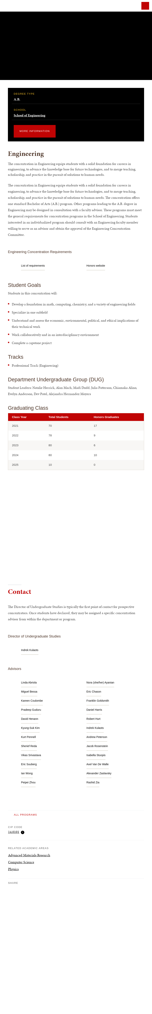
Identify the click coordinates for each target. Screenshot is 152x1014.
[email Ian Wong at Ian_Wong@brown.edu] (27, 773)
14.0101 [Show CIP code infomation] (16, 832)
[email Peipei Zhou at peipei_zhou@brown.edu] (28, 782)
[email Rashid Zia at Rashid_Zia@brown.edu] (93, 782)
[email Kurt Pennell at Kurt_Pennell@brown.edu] (28, 737)
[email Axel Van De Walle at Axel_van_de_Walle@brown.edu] (98, 764)
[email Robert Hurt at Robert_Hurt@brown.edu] (93, 718)
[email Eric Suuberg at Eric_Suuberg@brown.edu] (29, 764)
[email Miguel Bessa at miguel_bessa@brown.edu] (29, 691)
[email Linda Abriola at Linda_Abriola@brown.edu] (29, 682)
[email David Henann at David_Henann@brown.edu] (29, 718)
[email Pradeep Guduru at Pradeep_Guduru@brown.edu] (31, 709)
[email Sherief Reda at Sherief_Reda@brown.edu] (29, 746)
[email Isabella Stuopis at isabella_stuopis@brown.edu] (96, 755)
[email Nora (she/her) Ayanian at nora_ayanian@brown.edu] (100, 682)
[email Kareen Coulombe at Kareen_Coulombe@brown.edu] (32, 700)
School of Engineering (29, 115)
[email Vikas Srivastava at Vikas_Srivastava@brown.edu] (31, 755)
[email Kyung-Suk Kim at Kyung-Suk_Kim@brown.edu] (30, 728)
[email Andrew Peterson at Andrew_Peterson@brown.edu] (97, 737)
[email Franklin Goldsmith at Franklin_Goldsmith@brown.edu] (98, 700)
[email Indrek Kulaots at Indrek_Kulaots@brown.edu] (29, 650)
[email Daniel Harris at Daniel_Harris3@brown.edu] (94, 709)
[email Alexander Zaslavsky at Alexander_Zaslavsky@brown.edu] (99, 773)
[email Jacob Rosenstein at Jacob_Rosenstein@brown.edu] (97, 746)
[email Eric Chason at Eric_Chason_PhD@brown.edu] (94, 691)
